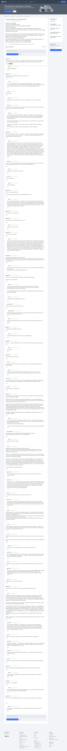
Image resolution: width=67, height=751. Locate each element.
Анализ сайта (53, 44)
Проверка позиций (52, 736)
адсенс (26, 44)
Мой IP (20, 743)
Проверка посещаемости (23, 739)
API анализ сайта (36, 742)
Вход (59, 1)
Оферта (50, 746)
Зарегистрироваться (8, 11)
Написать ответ (44, 46)
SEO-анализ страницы (22, 735)
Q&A (35, 733)
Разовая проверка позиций (23, 736)
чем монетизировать (30, 44)
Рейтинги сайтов (36, 746)
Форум (35, 735)
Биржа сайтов (25, 1)
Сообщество (31, 1)
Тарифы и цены (13, 1)
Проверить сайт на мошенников (24, 746)
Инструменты (19, 1)
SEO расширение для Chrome (53, 739)
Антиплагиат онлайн (22, 742)
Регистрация (63, 1)
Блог (35, 1)
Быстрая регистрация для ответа (12, 54)
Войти (15, 11)
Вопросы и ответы (12, 16)
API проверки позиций (37, 743)
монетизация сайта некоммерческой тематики (17, 44)
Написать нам (51, 743)
